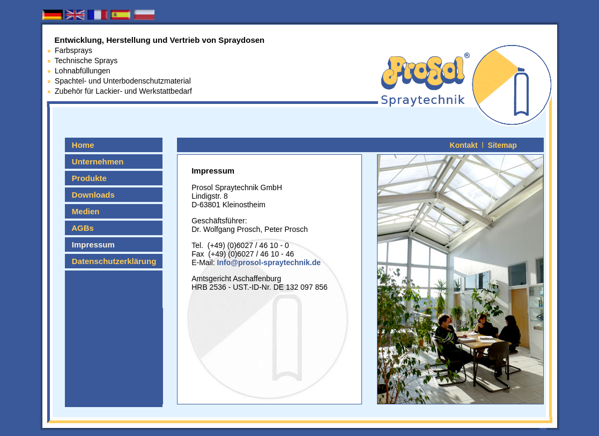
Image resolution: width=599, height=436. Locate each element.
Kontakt (464, 145)
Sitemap (501, 145)
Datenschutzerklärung (111, 261)
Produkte (86, 178)
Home (80, 144)
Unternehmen (95, 161)
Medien (83, 211)
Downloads (90, 194)
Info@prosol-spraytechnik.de (268, 262)
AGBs (80, 227)
